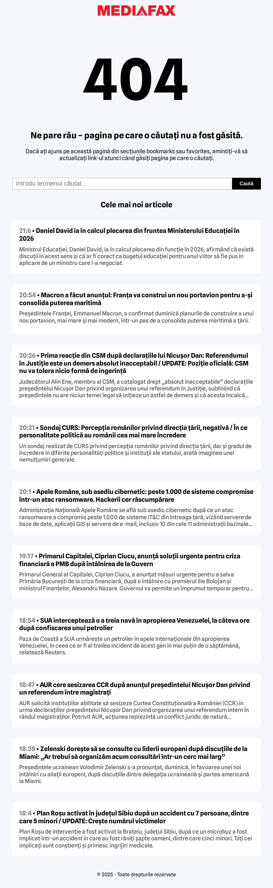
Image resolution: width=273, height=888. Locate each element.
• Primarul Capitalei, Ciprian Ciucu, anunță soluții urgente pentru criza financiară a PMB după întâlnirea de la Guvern (129, 560)
